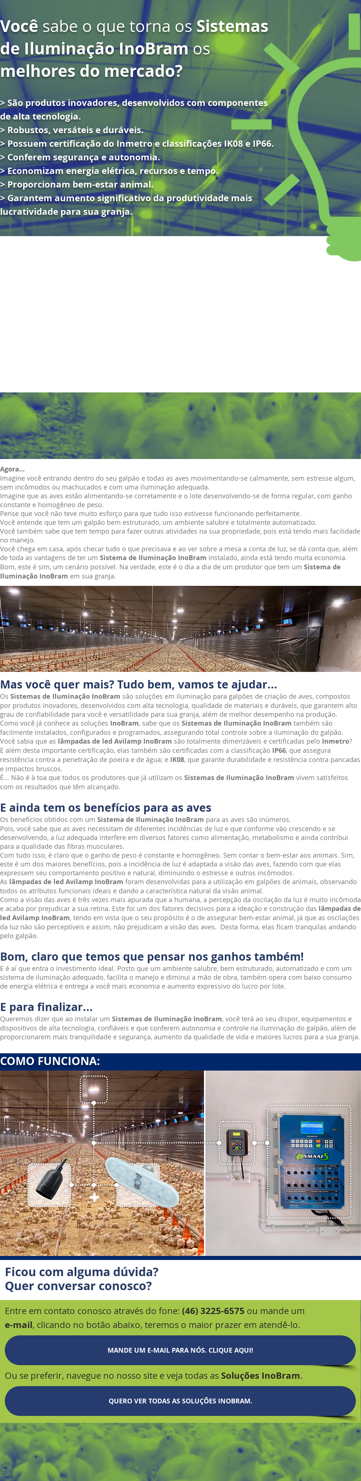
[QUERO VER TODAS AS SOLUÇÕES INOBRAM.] (180, 1401)
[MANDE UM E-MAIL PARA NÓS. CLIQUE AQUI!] (180, 1350)
